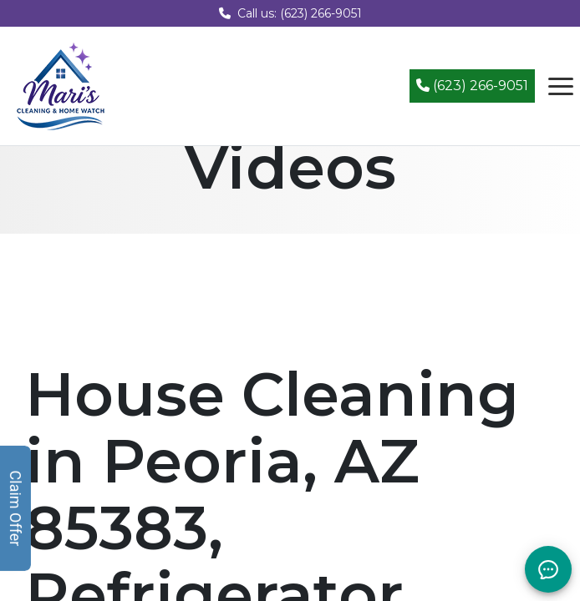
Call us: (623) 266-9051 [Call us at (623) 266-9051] (290, 13)
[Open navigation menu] (560, 85)
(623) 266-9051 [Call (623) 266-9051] (472, 85)
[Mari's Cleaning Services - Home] (61, 85)
